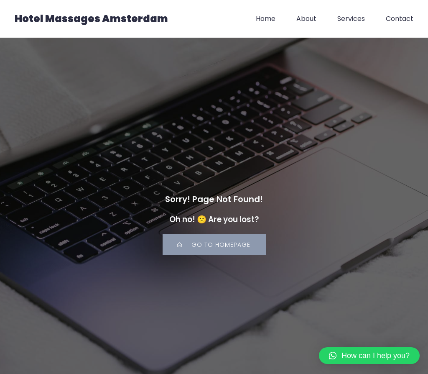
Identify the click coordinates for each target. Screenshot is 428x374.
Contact (399, 18)
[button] (369, 355)
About (306, 18)
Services (351, 18)
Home (265, 18)
